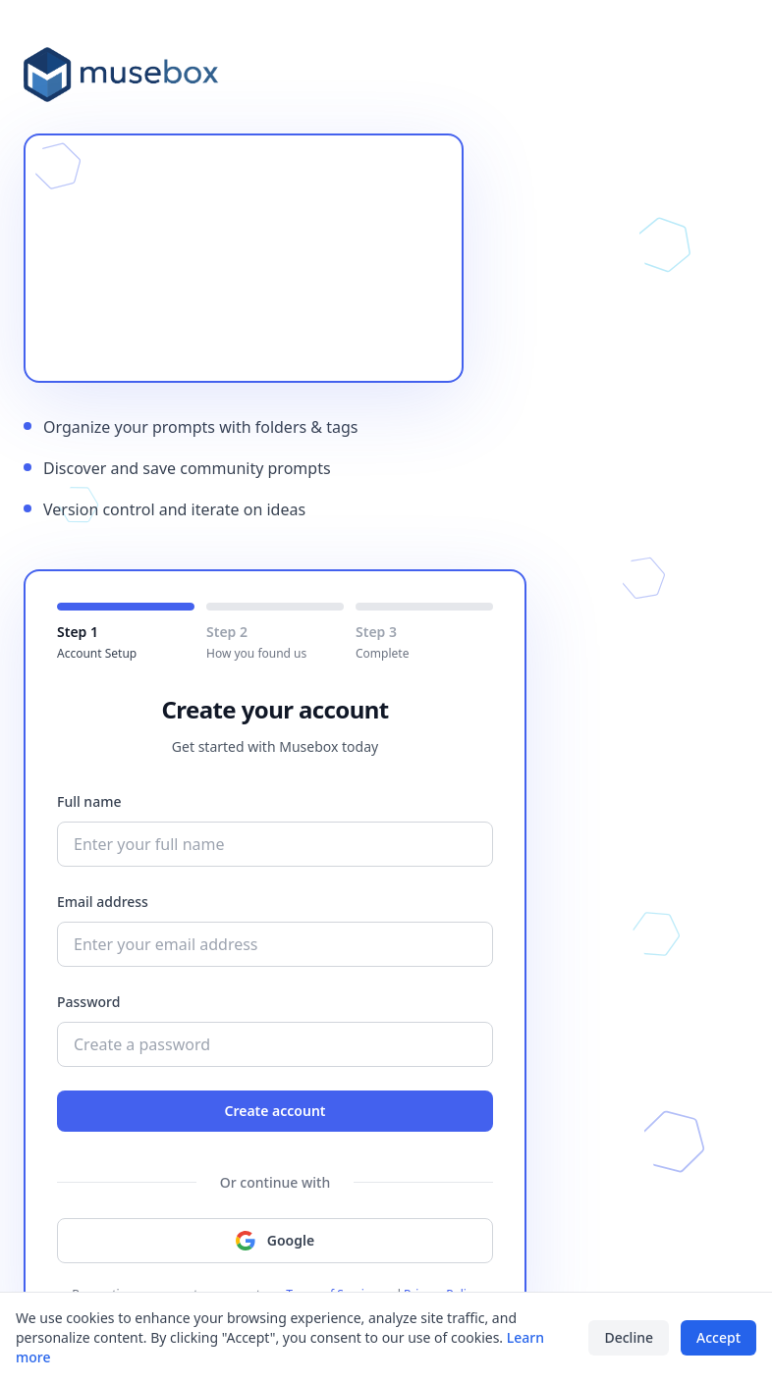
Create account (274, 1110)
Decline (628, 1337)
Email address (102, 901)
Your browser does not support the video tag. (244, 258)
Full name (89, 801)
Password (88, 1001)
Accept (718, 1337)
